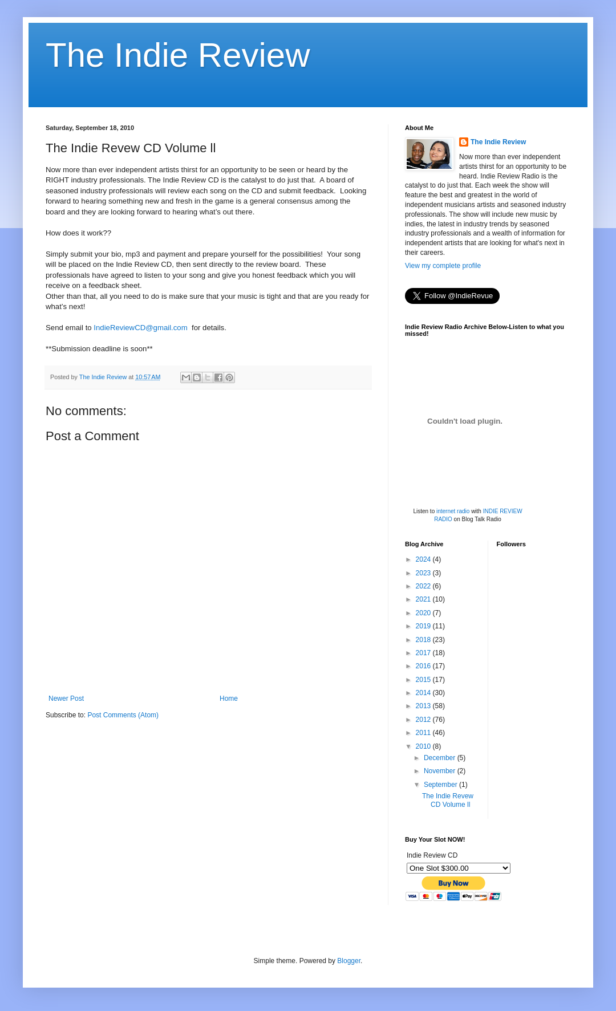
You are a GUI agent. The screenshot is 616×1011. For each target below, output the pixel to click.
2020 (424, 613)
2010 (424, 746)
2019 (424, 626)
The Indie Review (178, 55)
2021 (424, 599)
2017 (424, 653)
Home (229, 699)
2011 (424, 733)
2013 (424, 706)
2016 (424, 666)
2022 (424, 586)
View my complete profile (443, 266)
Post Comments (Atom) (123, 715)
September (441, 785)
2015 (424, 680)
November (440, 771)
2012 (424, 720)
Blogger (348, 961)
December (440, 758)
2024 (424, 559)
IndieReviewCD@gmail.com (140, 327)
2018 (424, 640)
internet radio (452, 511)
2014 (424, 693)
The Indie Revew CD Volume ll (447, 800)
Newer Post (66, 699)
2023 (424, 573)
